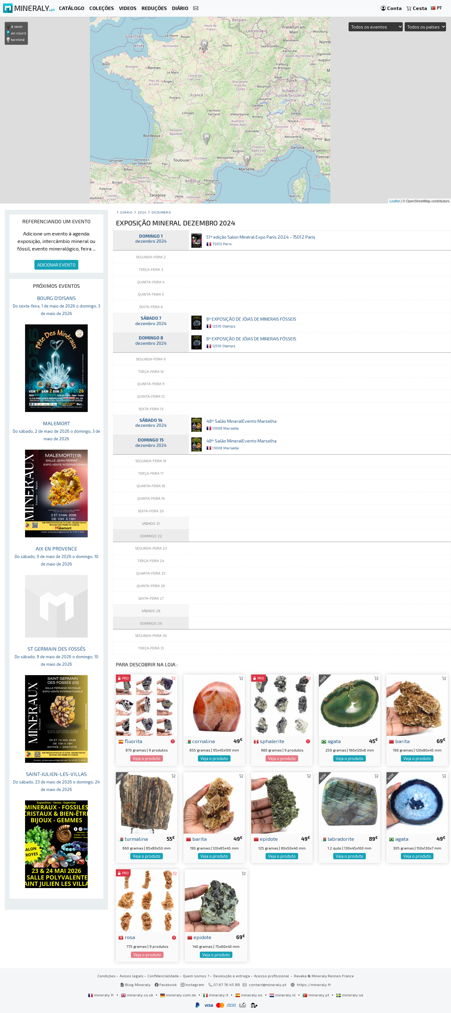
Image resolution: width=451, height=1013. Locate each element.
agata (331, 741)
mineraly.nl (283, 995)
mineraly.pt (316, 995)
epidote (266, 838)
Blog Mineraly (135, 984)
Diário (126, 212)
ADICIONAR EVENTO (56, 264)
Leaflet (395, 201)
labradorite (337, 838)
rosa (126, 937)
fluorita (130, 741)
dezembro (161, 212)
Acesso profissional (272, 976)
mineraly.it (216, 995)
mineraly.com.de (178, 995)
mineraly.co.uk (137, 995)
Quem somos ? (196, 976)
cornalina (200, 741)
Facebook (166, 984)
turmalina (133, 838)
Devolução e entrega (231, 976)
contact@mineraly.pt (267, 984)
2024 (142, 212)
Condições (106, 976)
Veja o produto (146, 758)
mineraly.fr (101, 995)
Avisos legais (131, 976)
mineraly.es (249, 995)
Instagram (192, 984)
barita (399, 741)
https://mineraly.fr (314, 984)
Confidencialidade (163, 976)
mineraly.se (349, 995)
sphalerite (269, 741)
